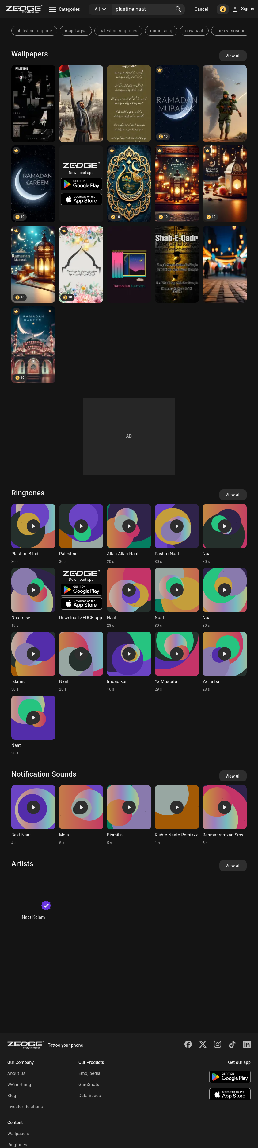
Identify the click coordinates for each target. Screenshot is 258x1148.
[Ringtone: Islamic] (33, 662)
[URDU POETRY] (81, 264)
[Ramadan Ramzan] (33, 344)
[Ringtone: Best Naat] (33, 815)
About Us (16, 1073)
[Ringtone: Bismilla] (129, 815)
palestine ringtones (118, 30)
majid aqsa (76, 30)
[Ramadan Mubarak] (129, 183)
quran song (161, 30)
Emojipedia (89, 1073)
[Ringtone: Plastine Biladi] (33, 534)
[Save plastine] (225, 103)
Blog (11, 1095)
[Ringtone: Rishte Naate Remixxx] (177, 815)
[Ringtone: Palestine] (81, 534)
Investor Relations (25, 1106)
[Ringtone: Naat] (225, 534)
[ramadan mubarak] (177, 183)
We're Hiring (19, 1084)
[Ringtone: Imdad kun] (129, 662)
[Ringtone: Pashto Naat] (177, 534)
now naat (194, 30)
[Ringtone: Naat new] (33, 598)
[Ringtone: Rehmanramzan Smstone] (225, 815)
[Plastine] (33, 103)
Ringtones (17, 1144)
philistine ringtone (34, 30)
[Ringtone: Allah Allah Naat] (129, 534)
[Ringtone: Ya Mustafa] (177, 662)
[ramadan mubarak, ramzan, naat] (225, 183)
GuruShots (88, 1084)
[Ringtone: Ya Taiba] (225, 662)
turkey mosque (230, 30)
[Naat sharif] (129, 103)
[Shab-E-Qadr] (177, 264)
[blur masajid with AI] (225, 264)
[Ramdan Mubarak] (177, 103)
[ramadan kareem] (129, 264)
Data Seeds (89, 1095)
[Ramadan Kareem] (33, 183)
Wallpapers (18, 1133)
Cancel (201, 9)
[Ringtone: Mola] (81, 815)
